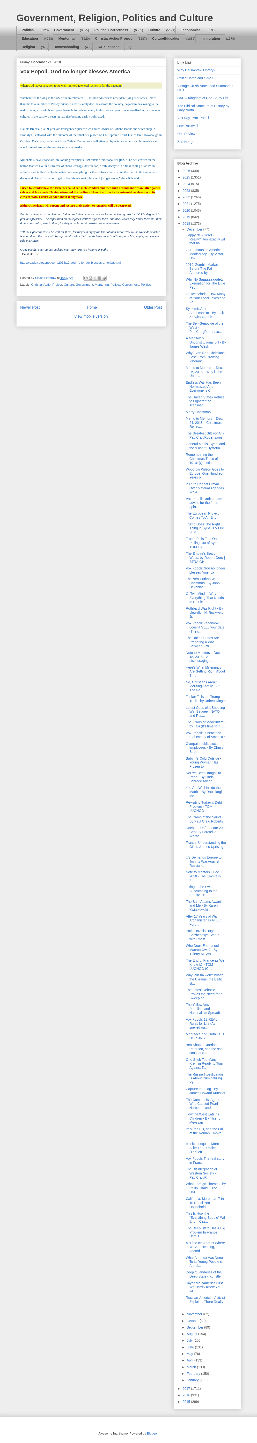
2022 (187, 197)
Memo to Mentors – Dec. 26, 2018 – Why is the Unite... (204, 372)
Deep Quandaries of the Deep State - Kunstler (204, 1274)
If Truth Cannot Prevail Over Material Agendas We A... (205, 488)
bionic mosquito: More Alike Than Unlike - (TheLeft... (202, 1148)
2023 (187, 191)
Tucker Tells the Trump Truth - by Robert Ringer (206, 699)
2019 (187, 217)
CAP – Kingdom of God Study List (202, 98)
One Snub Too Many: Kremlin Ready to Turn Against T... (204, 1064)
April (190, 1360)
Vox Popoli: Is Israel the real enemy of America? (205, 735)
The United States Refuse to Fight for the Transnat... (205, 401)
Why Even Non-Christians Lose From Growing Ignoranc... (205, 357)
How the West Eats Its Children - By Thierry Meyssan (203, 1118)
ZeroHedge (185, 142)
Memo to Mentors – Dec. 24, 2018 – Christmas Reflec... (204, 423)
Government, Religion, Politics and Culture (114, 18)
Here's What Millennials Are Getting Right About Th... (205, 671)
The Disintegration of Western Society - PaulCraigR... (201, 1173)
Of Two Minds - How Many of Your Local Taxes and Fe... (205, 298)
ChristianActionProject (113, 38)
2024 (187, 184)
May (190, 1354)
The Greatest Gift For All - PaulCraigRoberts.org (205, 435)
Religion (28, 47)
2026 (187, 171)
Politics (28, 30)
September (195, 1327)
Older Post (153, 307)
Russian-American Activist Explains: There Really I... (205, 1302)
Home (92, 307)
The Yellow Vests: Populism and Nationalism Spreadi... (204, 1009)
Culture (154, 30)
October (193, 1321)
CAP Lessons (108, 47)
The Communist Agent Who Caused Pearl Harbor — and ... (202, 1104)
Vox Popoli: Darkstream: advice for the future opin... (204, 503)
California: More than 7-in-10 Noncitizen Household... (205, 1203)
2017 (187, 1389)
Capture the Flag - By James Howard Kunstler (205, 1091)
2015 (187, 1402)
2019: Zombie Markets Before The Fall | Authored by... (202, 269)
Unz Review (186, 134)
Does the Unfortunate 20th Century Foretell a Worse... (205, 832)
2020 (187, 210)
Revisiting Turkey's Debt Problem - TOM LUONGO (204, 806)
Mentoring (66, 38)
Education (30, 38)
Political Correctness (111, 30)
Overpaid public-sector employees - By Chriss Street (204, 748)
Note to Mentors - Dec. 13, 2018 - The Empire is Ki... (205, 876)
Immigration (210, 38)
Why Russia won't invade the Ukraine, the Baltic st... (204, 979)
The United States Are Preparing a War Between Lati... (202, 642)
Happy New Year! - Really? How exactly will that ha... (205, 239)
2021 (187, 204)
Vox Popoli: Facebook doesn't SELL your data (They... (205, 627)
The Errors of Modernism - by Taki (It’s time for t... (205, 724)
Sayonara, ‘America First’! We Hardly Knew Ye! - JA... (205, 1287)
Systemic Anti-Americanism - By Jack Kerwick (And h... (205, 313)
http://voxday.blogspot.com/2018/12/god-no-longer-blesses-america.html (70, 262)
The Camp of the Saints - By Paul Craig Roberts (204, 819)
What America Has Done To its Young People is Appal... (204, 1262)
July (190, 1340)
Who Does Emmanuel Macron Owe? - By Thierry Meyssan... (202, 950)
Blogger (152, 1433)
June (191, 1347)
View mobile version (91, 316)
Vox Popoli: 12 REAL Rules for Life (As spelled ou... (201, 1023)
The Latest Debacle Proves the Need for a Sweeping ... (204, 994)
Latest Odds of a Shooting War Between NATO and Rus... (205, 712)
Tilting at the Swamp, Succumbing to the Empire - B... (201, 891)
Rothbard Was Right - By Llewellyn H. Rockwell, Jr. (204, 612)
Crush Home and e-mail (195, 78)
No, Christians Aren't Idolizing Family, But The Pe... (202, 686)
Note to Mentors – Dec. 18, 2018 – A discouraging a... (203, 657)
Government (64, 30)
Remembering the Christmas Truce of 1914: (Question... (202, 459)
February (194, 1374)
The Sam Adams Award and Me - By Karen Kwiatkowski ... (203, 906)
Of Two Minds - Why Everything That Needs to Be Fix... (205, 598)
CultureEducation (166, 38)
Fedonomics (190, 30)
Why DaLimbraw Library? (196, 70)
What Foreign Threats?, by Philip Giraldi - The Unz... (206, 1188)
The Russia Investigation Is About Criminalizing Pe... (204, 1078)
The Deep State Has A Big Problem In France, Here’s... (205, 1232)
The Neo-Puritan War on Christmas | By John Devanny (204, 583)
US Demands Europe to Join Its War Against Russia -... (203, 861)
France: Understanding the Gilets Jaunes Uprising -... (206, 847)
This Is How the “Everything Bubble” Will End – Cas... (205, 1217)
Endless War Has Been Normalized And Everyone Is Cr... (203, 387)
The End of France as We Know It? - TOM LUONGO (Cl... (205, 964)
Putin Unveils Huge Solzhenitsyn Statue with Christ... (202, 935)
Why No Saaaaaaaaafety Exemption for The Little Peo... (205, 283)
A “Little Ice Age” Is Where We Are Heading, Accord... (205, 1247)
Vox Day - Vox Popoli (193, 118)
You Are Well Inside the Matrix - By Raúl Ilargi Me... (204, 792)
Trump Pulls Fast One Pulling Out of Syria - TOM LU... (203, 543)
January (193, 1380)
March (192, 1367)
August (192, 1334)
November (195, 1314)
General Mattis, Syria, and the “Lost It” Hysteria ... (205, 446)
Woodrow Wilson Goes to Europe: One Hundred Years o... (205, 473)
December (195, 229)
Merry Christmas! (199, 412)
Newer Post (30, 307)
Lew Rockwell (187, 126)
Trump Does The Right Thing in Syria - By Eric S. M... (205, 528)
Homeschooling (66, 47)
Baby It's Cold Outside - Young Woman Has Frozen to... (203, 762)
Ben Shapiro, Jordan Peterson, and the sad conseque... (204, 1049)
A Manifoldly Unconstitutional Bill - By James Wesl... (206, 342)
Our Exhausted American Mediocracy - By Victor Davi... (204, 254)
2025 (187, 177)
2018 (187, 223)
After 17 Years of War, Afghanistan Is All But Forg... (203, 920)
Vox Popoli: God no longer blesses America (205, 570)
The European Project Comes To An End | (202, 515)
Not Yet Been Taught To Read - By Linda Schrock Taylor (203, 777)
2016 (187, 1395)
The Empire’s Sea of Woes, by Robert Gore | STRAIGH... (205, 558)
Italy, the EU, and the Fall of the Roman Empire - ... (204, 1133)
